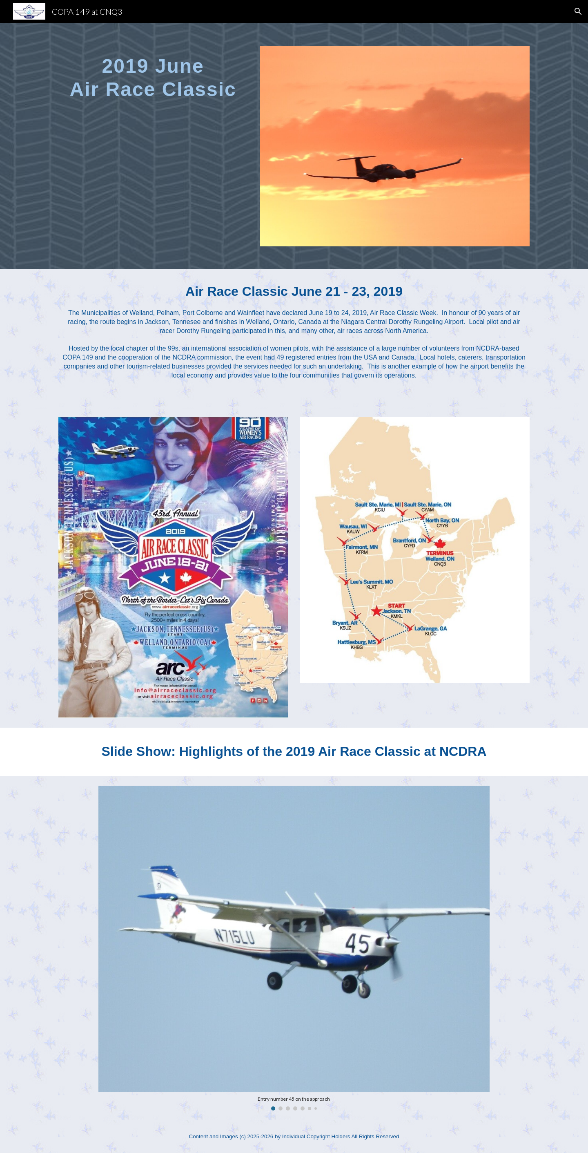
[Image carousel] (293, 948)
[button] (578, 11)
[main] (153, 72)
